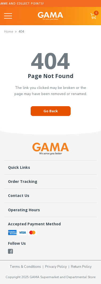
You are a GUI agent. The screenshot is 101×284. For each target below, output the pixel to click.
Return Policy (81, 266)
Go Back (50, 111)
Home (8, 31)
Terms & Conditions (25, 266)
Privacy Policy (56, 266)
